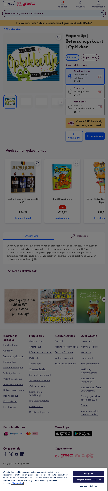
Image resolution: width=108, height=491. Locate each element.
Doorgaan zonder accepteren (88, 480)
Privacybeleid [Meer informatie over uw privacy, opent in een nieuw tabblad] (17, 483)
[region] (53, 479)
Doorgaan (88, 474)
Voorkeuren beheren (88, 486)
